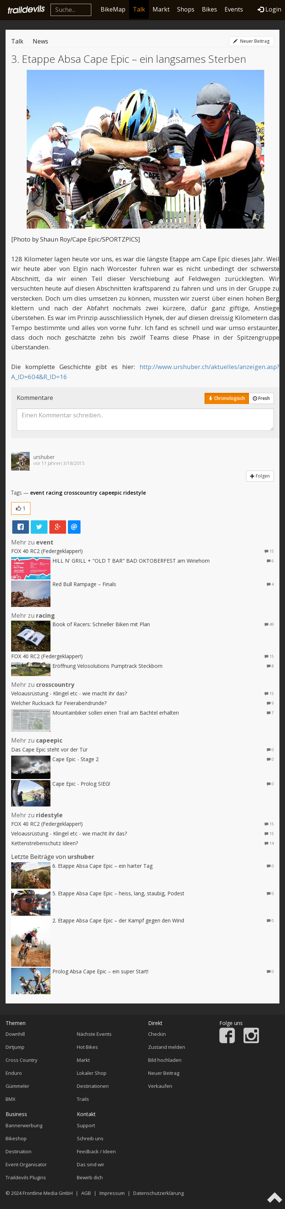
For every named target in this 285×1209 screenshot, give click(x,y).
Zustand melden (166, 1047)
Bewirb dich (90, 1177)
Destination (19, 1151)
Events (234, 9)
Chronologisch (227, 398)
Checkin (157, 1034)
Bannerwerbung (24, 1125)
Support (86, 1125)
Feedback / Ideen (96, 1151)
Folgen (260, 476)
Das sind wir (90, 1164)
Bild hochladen (164, 1060)
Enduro (14, 1073)
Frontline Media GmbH (48, 1193)
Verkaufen (160, 1086)
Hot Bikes (87, 1047)
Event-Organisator (26, 1164)
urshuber (44, 456)
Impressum (112, 1193)
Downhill (15, 1034)
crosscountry (81, 492)
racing (54, 492)
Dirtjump (15, 1047)
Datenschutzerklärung (158, 1193)
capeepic (110, 492)
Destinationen (93, 1086)
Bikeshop (16, 1138)
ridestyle (134, 492)
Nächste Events (94, 1034)
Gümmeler (17, 1086)
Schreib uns (90, 1138)
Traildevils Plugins (26, 1177)
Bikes (209, 9)
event (37, 492)
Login (269, 9)
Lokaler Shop (92, 1073)
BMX (11, 1099)
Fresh (261, 398)
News (40, 41)
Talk (139, 9)
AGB (86, 1193)
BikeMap (113, 9)
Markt (161, 9)
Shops (185, 9)
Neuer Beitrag (251, 41)
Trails (83, 1099)
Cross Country (21, 1060)
